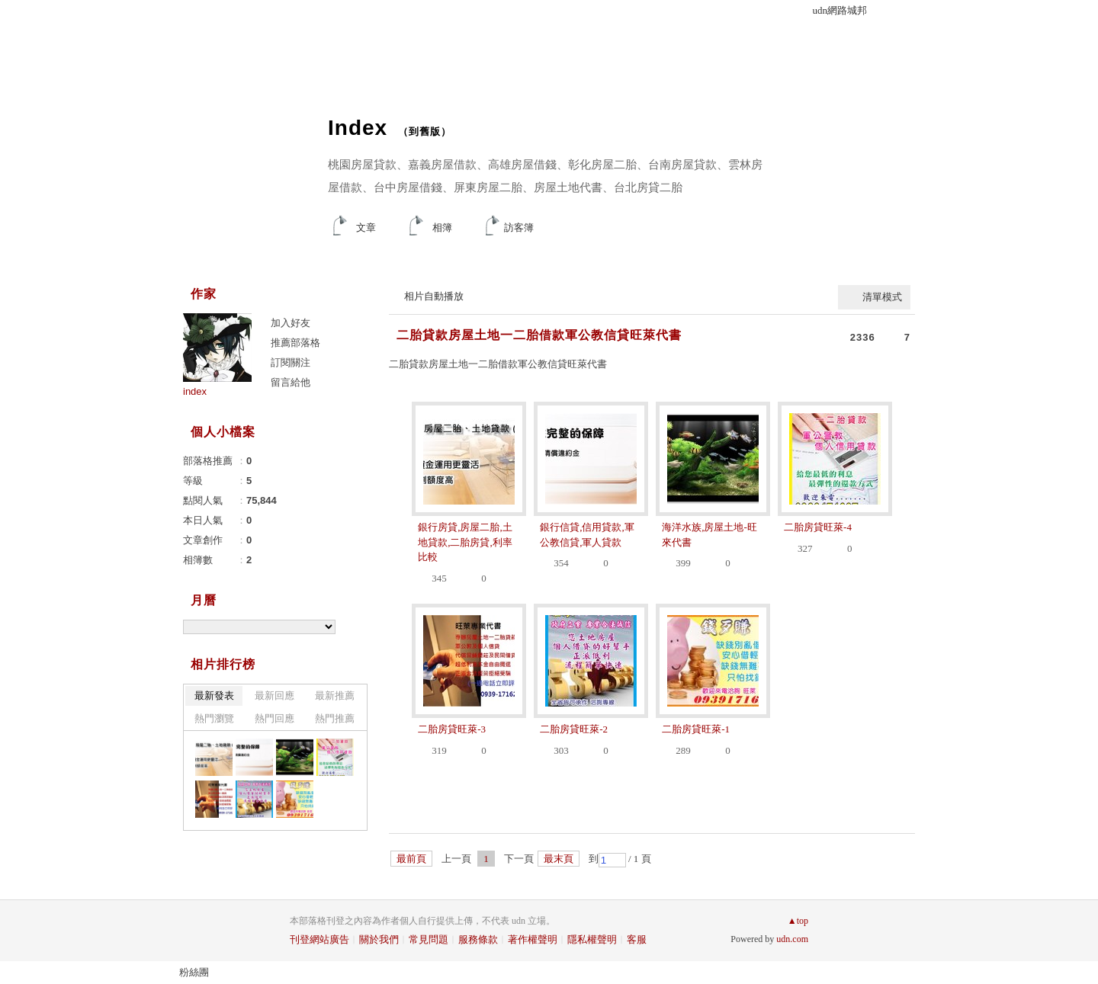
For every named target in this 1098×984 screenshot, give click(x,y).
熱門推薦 (335, 718)
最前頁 (411, 858)
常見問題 (428, 939)
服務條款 (478, 939)
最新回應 (274, 695)
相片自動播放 (434, 296)
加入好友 (290, 323)
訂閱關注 (290, 362)
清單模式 (882, 297)
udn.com (792, 939)
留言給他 (290, 382)
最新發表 (214, 695)
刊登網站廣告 (319, 939)
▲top (798, 920)
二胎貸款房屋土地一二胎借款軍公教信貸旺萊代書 (539, 335)
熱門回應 (274, 718)
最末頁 (558, 858)
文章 (366, 227)
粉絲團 (194, 972)
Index (357, 127)
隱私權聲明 (592, 939)
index (195, 391)
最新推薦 (335, 695)
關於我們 (379, 939)
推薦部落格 (295, 342)
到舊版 (425, 131)
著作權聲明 (532, 939)
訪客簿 (519, 227)
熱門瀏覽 (214, 718)
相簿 (442, 227)
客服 (637, 939)
